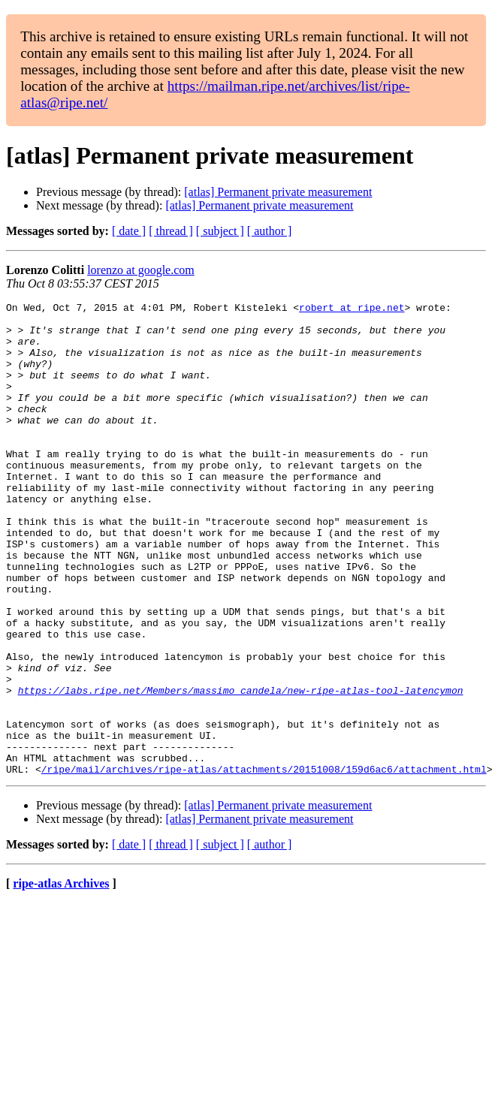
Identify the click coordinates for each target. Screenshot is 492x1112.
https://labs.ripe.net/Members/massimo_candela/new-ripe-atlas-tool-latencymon (240, 769)
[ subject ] (220, 231)
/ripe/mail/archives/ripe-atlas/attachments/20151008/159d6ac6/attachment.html (264, 863)
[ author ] (269, 231)
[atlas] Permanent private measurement (278, 191)
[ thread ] (171, 231)
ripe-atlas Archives (61, 978)
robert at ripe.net (351, 309)
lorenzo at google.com (141, 270)
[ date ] (129, 231)
